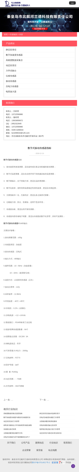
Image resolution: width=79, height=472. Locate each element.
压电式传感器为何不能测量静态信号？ (17, 437)
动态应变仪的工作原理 (11, 421)
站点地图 (52, 450)
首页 (6, 34)
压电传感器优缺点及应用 (48, 425)
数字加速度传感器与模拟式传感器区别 (17, 417)
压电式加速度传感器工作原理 (50, 417)
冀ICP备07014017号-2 (41, 462)
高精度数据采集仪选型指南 (13, 413)
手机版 (68, 462)
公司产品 (25, 443)
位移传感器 (11, 76)
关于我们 (11, 443)
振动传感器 (11, 81)
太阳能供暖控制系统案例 (48, 421)
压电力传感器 (12, 86)
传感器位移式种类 (10, 429)
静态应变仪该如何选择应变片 (50, 413)
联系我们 (68, 443)
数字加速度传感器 (14, 55)
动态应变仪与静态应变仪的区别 (50, 433)
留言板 (39, 450)
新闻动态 (39, 443)
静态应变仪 (11, 50)
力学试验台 (11, 71)
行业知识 (13, 34)
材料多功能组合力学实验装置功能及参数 (18, 425)
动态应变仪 (11, 65)
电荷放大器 (11, 91)
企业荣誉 (26, 450)
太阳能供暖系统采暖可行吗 (13, 433)
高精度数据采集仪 (14, 60)
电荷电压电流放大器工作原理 (50, 429)
